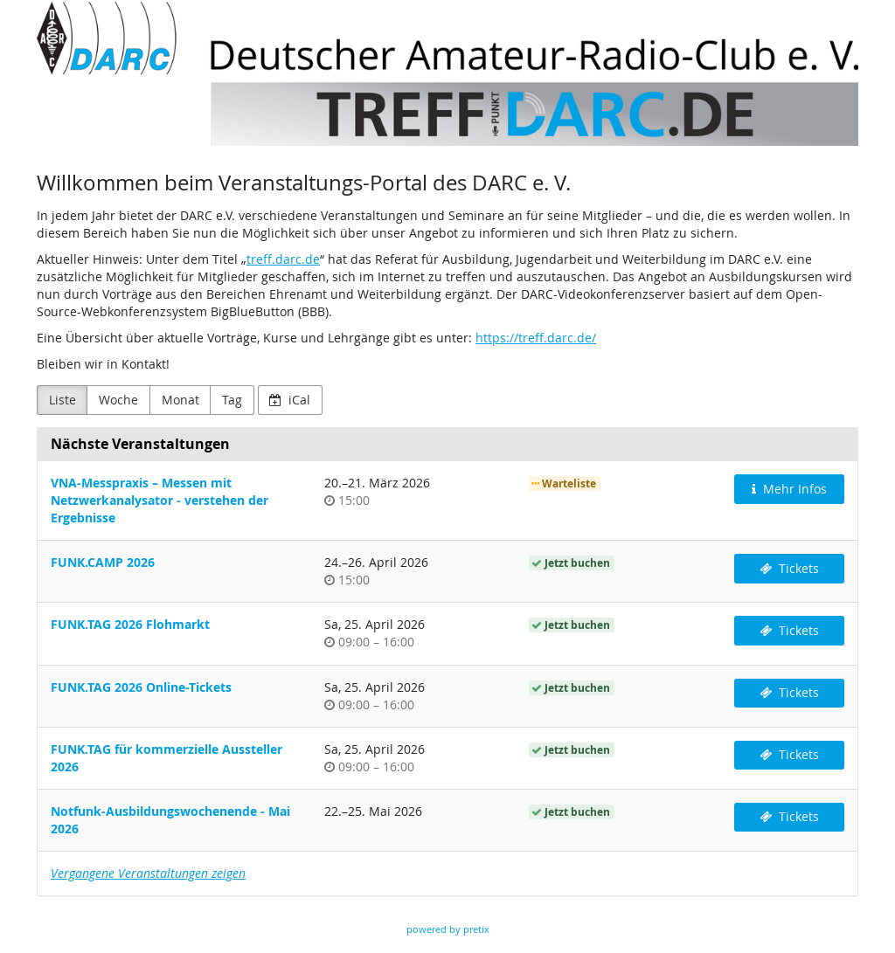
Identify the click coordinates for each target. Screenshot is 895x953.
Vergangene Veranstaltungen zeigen (148, 873)
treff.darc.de (283, 259)
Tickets (789, 568)
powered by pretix (447, 929)
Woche (118, 399)
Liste (62, 399)
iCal (289, 399)
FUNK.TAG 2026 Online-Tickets (141, 687)
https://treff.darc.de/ (535, 337)
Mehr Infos (789, 488)
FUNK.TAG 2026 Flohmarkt (130, 624)
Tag (232, 399)
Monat (180, 399)
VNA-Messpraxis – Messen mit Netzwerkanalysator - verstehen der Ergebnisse (159, 500)
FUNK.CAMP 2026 (103, 562)
